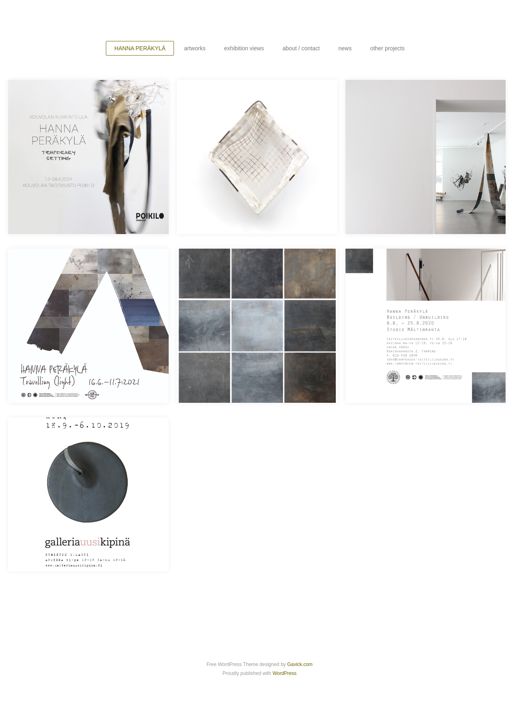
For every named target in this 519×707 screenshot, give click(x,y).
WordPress (284, 673)
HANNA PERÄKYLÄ (139, 48)
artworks (195, 48)
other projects (387, 48)
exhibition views (244, 48)
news (345, 48)
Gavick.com (300, 664)
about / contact (301, 48)
